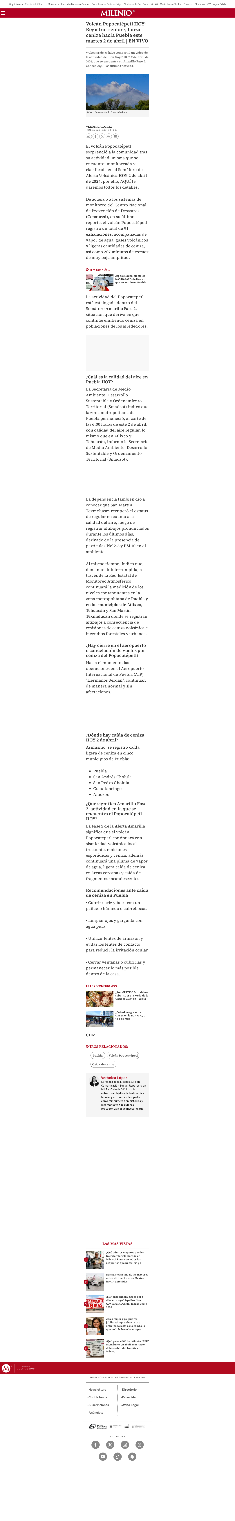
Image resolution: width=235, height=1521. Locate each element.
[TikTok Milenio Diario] (117, 1457)
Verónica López (99, 126)
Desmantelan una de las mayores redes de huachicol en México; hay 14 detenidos (127, 1278)
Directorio (129, 1389)
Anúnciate (96, 1412)
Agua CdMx (219, 4)
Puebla (98, 1055)
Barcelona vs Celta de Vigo (107, 4)
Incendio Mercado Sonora (75, 4)
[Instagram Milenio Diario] (125, 1445)
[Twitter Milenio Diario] (110, 1445)
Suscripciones (99, 1405)
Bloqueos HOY (203, 4)
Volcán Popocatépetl (123, 1055)
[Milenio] (118, 13)
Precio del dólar (33, 4)
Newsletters (97, 1389)
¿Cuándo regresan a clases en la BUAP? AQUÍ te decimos (131, 1015)
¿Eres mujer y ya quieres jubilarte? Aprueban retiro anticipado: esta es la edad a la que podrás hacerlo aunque (125, 1324)
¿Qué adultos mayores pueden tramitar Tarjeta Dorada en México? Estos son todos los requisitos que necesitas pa (125, 1258)
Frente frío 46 (150, 4)
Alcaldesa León (132, 4)
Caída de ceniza (103, 1064)
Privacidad (130, 1397)
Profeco (188, 4)
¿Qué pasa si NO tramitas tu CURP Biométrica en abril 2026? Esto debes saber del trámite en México (127, 1346)
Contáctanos (98, 1397)
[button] (3, 14)
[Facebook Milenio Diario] (95, 1445)
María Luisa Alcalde (171, 4)
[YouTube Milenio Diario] (103, 1457)
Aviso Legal (130, 1405)
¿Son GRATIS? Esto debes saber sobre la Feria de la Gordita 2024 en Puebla (132, 995)
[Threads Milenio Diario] (139, 1445)
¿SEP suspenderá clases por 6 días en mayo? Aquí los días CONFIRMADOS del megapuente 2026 (126, 1302)
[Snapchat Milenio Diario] (132, 1457)
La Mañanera (51, 4)
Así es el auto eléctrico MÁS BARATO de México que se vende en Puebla (131, 279)
